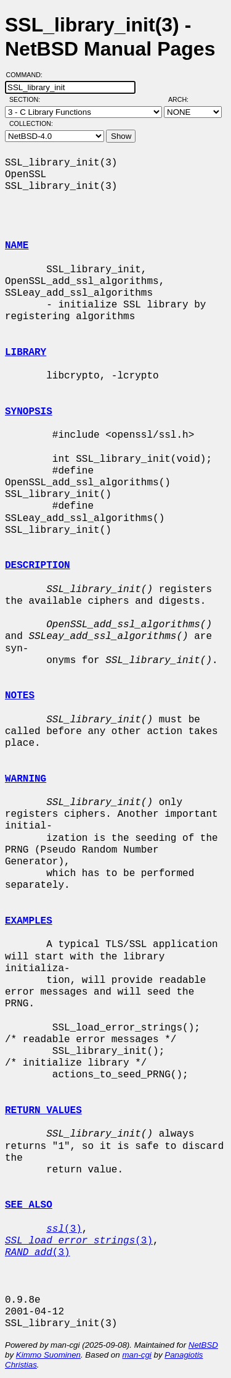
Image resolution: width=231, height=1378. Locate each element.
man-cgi (136, 1354)
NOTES (19, 696)
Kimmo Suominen (48, 1354)
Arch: (184, 99)
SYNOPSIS (28, 412)
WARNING (25, 779)
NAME (16, 246)
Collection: (31, 123)
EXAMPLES (28, 921)
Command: (28, 74)
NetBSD (203, 1345)
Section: (27, 99)
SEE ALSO (28, 1205)
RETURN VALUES (43, 1110)
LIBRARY (25, 352)
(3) (64, 1229)
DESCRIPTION (37, 565)
